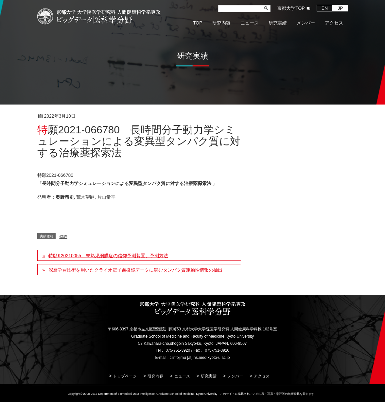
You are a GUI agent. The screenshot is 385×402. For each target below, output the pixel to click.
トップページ (125, 376)
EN (325, 8)
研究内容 (155, 376)
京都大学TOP (291, 8)
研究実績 (209, 376)
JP (340, 8)
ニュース (182, 376)
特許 (97, 116)
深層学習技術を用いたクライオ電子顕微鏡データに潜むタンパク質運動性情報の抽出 (135, 270)
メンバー (235, 376)
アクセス (262, 376)
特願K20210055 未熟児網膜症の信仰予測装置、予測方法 (108, 255)
